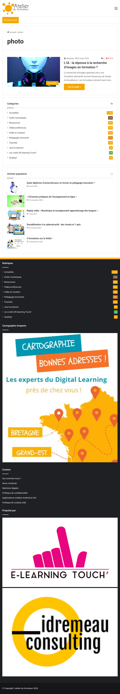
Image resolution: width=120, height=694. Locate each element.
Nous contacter (9, 483)
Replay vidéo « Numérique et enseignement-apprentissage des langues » (62, 210)
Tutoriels (13, 142)
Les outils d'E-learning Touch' (22, 152)
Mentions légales (10, 488)
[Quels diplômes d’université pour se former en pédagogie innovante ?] (15, 187)
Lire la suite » (74, 87)
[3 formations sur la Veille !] (15, 243)
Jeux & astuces (16, 147)
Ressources (14, 122)
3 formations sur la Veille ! (39, 238)
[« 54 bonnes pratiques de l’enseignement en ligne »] (15, 201)
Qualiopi (13, 157)
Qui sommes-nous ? (11, 478)
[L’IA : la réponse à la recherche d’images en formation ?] (33, 72)
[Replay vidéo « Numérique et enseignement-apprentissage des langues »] (15, 215)
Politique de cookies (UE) (14, 502)
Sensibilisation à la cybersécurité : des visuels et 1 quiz (54, 224)
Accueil (11, 32)
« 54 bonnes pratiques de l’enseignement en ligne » (52, 197)
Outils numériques (17, 117)
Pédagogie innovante (19, 137)
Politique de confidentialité (15, 493)
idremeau (70, 58)
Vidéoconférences (17, 127)
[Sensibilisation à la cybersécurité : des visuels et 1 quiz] (15, 229)
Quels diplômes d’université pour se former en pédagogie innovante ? (61, 183)
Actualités (14, 112)
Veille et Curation (17, 132)
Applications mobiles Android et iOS (19, 497)
